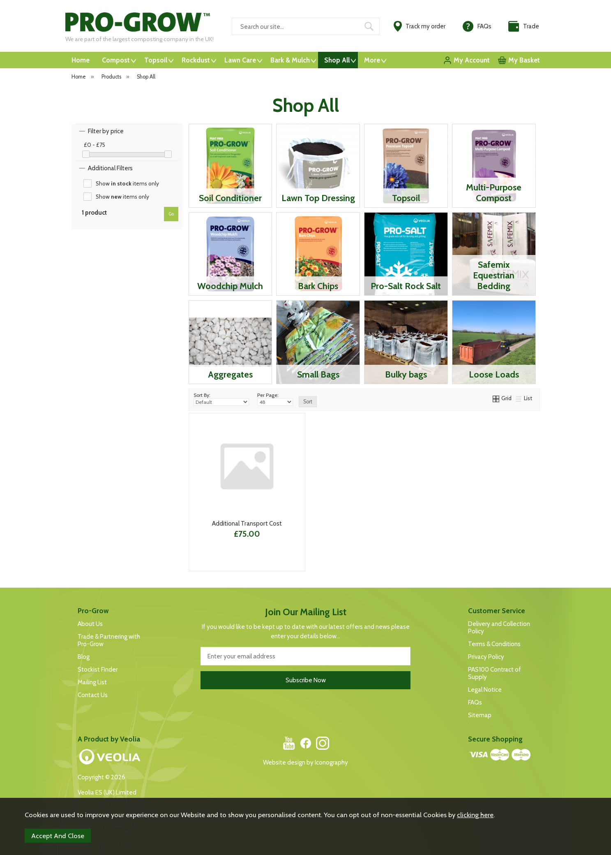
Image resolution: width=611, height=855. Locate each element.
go (171, 214)
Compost (116, 60)
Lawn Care (240, 60)
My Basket (524, 60)
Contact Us (93, 695)
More (372, 60)
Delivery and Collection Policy (499, 627)
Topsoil (155, 60)
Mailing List (92, 682)
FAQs (475, 702)
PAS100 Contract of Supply (494, 673)
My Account (472, 60)
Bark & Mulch (290, 60)
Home (80, 60)
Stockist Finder (98, 669)
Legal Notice (485, 689)
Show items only (127, 183)
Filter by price (106, 131)
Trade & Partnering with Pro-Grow (109, 640)
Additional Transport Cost (247, 523)
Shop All (337, 60)
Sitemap (479, 715)
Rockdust (196, 60)
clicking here (475, 815)
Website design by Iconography (305, 762)
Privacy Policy (486, 656)
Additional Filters (110, 168)
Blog (84, 656)
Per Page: (275, 399)
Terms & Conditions (494, 644)
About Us (90, 624)
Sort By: (221, 399)
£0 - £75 (94, 144)
